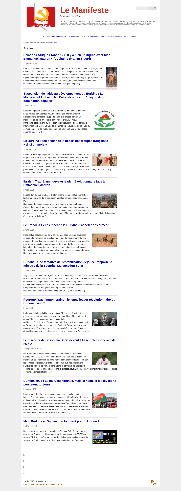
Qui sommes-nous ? (59, 36)
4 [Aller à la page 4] (24, 473)
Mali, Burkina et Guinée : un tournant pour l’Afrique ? (61, 421)
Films (126, 36)
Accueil (46, 36)
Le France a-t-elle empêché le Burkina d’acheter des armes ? (66, 225)
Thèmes (83, 36)
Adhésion (134, 36)
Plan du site (28, 484)
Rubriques (73, 36)
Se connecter (41, 484)
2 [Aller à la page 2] (24, 461)
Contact (52, 484)
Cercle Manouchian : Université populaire (105, 36)
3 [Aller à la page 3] (24, 467)
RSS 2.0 (61, 484)
